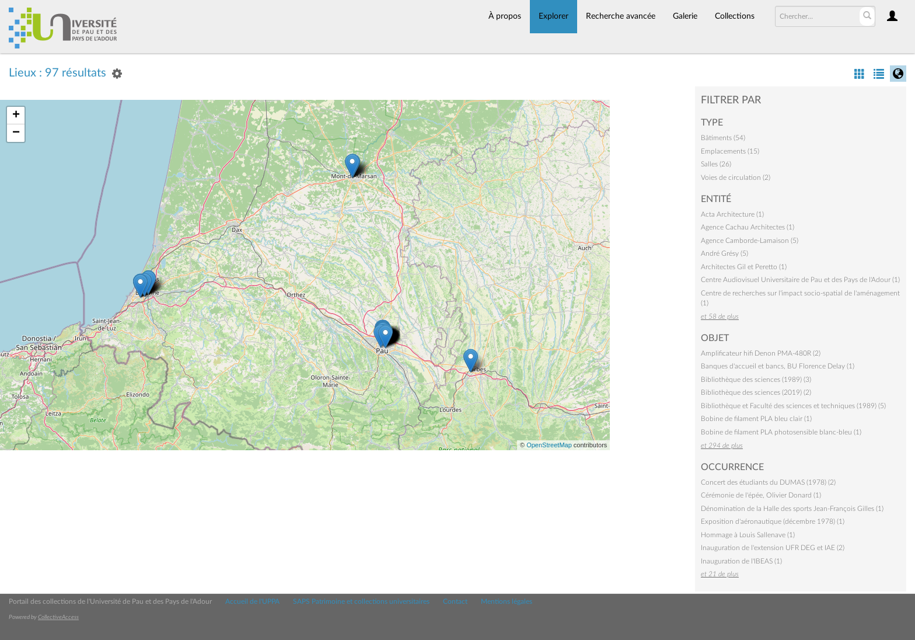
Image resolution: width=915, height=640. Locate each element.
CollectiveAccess (58, 617)
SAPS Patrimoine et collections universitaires (361, 601)
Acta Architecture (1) (732, 214)
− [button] (16, 133)
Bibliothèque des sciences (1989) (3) (756, 379)
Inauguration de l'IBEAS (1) (741, 561)
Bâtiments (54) (723, 137)
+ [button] (16, 115)
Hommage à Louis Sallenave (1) (748, 534)
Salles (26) (716, 164)
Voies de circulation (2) (735, 177)
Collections (735, 16)
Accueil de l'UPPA (252, 601)
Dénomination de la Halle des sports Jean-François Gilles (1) (792, 508)
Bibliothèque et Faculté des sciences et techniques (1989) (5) (793, 405)
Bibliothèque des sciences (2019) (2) (756, 392)
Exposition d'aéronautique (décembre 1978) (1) (772, 521)
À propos (504, 16)
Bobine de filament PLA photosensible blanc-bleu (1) (781, 432)
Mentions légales (506, 601)
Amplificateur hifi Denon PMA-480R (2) (760, 353)
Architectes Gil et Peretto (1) (744, 266)
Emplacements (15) (730, 151)
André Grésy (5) (724, 253)
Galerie (685, 16)
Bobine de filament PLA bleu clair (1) (756, 418)
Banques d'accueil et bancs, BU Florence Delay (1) (777, 366)
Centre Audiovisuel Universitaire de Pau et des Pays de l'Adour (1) (800, 279)
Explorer (553, 16)
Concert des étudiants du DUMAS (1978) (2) (768, 482)
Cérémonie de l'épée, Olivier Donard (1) (761, 495)
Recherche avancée (620, 16)
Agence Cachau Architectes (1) (747, 227)
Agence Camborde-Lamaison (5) (749, 240)
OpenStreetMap (549, 444)
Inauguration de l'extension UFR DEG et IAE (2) (772, 547)
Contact (455, 601)
